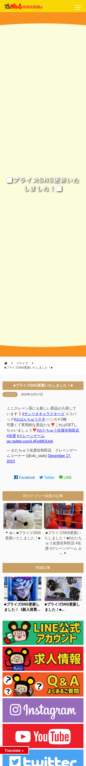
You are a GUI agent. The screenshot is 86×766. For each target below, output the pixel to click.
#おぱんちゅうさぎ (29, 419)
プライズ (10, 394)
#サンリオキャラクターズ (43, 414)
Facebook (24, 477)
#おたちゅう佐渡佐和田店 (58, 430)
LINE (65, 477)
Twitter (47, 477)
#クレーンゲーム (31, 436)
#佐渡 (11, 436)
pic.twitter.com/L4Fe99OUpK (30, 441)
